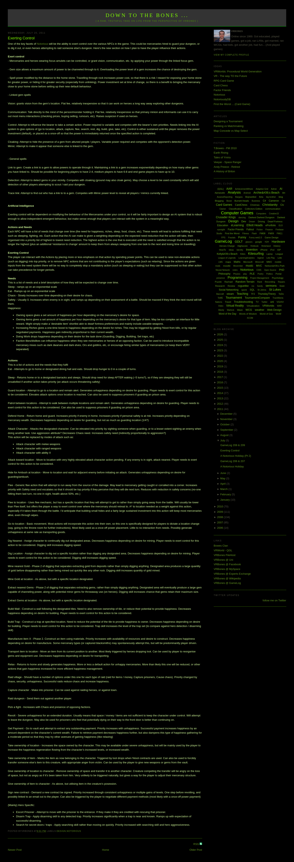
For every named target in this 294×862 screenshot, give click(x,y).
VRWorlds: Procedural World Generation (238, 71)
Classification (235, 209)
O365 (258, 270)
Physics (236, 274)
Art (283, 193)
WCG (249, 309)
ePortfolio (270, 225)
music (249, 265)
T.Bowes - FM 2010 (225, 148)
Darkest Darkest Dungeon (261, 217)
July (223, 440)
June (223, 473)
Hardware (278, 241)
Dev (243, 221)
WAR (279, 306)
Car (283, 201)
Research (220, 286)
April (223, 483)
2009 (220, 511)
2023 (220, 350)
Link (280, 258)
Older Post (196, 849)
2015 (220, 387)
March (224, 489)
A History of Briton (224, 171)
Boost (229, 201)
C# (264, 200)
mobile (278, 262)
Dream (252, 221)
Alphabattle (220, 193)
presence (220, 278)
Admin (274, 189)
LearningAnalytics (246, 258)
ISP (279, 250)
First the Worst (232, 233)
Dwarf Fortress (275, 221)
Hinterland (266, 246)
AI (281, 188)
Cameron (274, 200)
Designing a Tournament (228, 121)
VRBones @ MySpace (227, 569)
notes (234, 270)
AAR (229, 188)
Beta (261, 197)
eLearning (237, 225)
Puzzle (218, 282)
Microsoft (248, 262)
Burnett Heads (242, 201)
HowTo (222, 250)
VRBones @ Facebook (227, 564)
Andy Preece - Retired (227, 166)
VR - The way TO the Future (230, 76)
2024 (220, 345)
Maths (237, 261)
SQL (252, 289)
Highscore (242, 246)
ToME (220, 298)
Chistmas (255, 205)
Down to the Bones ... (147, 15)
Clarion (223, 209)
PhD (281, 269)
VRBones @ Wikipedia (227, 578)
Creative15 (274, 213)
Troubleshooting (243, 301)
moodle (226, 266)
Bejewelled (250, 197)
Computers (261, 213)
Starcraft (220, 294)
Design (61, 831)
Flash (254, 233)
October (225, 424)
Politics (269, 274)
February (226, 494)
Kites (242, 254)
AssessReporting (224, 197)
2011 (220, 409)
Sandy (260, 286)
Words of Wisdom (248, 314)
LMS (220, 262)
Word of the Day (227, 313)
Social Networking (228, 289)
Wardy (221, 310)
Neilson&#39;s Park (275, 266)
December (226, 413)
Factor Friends (222, 90)
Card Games (224, 204)
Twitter (264, 302)
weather (259, 309)
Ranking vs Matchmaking (229, 126)
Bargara (239, 197)
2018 (220, 371)
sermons (271, 285)
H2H (267, 242)
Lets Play (270, 258)
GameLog (223, 241)
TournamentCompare (257, 297)
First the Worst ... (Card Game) (232, 104)
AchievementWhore (244, 189)
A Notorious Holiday (232, 466)
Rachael (228, 282)
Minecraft (259, 262)
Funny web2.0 (255, 237)
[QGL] (220, 189)
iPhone (263, 250)
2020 (220, 361)
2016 (220, 382)
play (245, 274)
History (276, 246)
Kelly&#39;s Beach (227, 253)
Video (220, 306)
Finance (269, 229)
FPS (223, 237)
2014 (220, 393)
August (224, 435)
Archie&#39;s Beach (266, 192)
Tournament (234, 297)
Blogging (219, 201)
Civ (282, 204)
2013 (220, 398)
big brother (271, 197)
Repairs (281, 282)
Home (105, 849)
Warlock (230, 310)
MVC (259, 265)
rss (253, 286)
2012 (220, 403)
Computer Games (237, 213)
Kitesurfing (256, 253)
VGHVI (280, 302)
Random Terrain (245, 281)
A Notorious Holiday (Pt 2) (235, 455)
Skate (282, 286)
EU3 (281, 225)
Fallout (250, 229)
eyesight (221, 229)
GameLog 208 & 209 (232, 445)
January (225, 499)
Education (222, 225)
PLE (252, 273)
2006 (220, 527)
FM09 (271, 233)
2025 (220, 339)
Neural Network (223, 270)
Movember (238, 266)
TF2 (253, 294)
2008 (220, 517)
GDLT (239, 241)
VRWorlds (268, 305)
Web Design (274, 309)
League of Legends (227, 258)
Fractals (232, 237)
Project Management (259, 278)
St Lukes (275, 289)
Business (256, 201)
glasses (248, 242)
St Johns (261, 290)
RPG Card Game (224, 80)
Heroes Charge (227, 246)
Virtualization (253, 306)
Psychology (277, 278)
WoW (278, 314)
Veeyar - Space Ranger (227, 162)
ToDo (281, 294)
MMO (269, 262)
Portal (278, 274)
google (258, 242)
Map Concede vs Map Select (231, 130)
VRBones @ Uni (223, 559)
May (223, 478)
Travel (228, 302)
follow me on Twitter (274, 600)
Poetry (260, 274)
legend (260, 258)
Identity (240, 250)
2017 (220, 377)
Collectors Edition (253, 209)
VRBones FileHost (225, 555)
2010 (220, 506)
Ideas (231, 250)
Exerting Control (21, 38)
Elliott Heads (255, 225)
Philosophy (224, 273)
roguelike (243, 285)
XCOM (250, 318)
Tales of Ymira (222, 157)
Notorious (42, 43)
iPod (272, 250)
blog (281, 197)
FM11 (280, 233)
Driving (261, 221)
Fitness (245, 233)
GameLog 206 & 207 (232, 461)
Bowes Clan (221, 545)
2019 (220, 366)
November (226, 419)
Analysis (234, 192)
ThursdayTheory (267, 293)
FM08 (262, 233)
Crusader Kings (226, 217)
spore (244, 290)
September (227, 429)
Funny (242, 237)
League (279, 254)
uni (272, 301)
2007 (220, 522)
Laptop (269, 254)
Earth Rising (221, 152)
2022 (220, 355)
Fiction (260, 229)
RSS (196, 844)
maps (228, 262)
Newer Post (15, 849)
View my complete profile (231, 55)
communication (272, 209)
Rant (259, 282)
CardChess (241, 204)
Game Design (271, 237)
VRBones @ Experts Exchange (232, 573)
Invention (252, 249)
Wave (240, 310)
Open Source (270, 270)
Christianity (270, 204)
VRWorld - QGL (223, 550)
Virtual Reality (235, 305)
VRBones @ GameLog (227, 583)
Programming (237, 277)
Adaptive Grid (262, 189)
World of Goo (266, 314)
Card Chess (221, 85)
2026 (220, 334)
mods (217, 266)
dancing (242, 217)
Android (247, 193)
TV (257, 302)
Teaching (242, 293)
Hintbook (255, 246)
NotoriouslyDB (222, 99)
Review (231, 286)
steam (230, 293)
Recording (270, 282)
